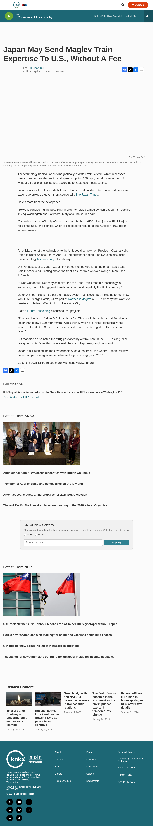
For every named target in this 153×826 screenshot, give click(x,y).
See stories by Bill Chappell (21, 397)
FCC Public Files (126, 782)
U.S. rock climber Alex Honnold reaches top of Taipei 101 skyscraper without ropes (60, 624)
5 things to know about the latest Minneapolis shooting (41, 645)
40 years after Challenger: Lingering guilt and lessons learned (16, 717)
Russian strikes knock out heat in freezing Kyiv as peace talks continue (47, 717)
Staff (57, 766)
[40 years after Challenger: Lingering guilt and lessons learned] (19, 699)
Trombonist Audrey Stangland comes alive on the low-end (43, 483)
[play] (8, 16)
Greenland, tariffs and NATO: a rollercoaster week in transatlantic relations (76, 700)
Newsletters (92, 766)
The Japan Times (87, 194)
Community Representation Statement (131, 759)
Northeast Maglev (79, 299)
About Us (59, 752)
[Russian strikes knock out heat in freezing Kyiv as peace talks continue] (47, 699)
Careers (90, 774)
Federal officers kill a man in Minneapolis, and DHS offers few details (133, 700)
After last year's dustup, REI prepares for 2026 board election (45, 494)
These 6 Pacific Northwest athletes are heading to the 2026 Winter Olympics (55, 505)
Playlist (90, 752)
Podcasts (91, 759)
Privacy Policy (125, 775)
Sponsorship (92, 781)
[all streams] (148, 16)
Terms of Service (126, 768)
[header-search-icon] (123, 4)
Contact (59, 759)
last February (45, 259)
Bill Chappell (35, 68)
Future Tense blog (38, 311)
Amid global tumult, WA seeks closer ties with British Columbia (46, 472)
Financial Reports (126, 752)
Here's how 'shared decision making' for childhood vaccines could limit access (57, 635)
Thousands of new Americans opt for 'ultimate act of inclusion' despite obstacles (58, 656)
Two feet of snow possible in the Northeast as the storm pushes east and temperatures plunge (104, 704)
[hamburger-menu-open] (8, 5)
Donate (139, 5)
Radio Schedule (63, 781)
